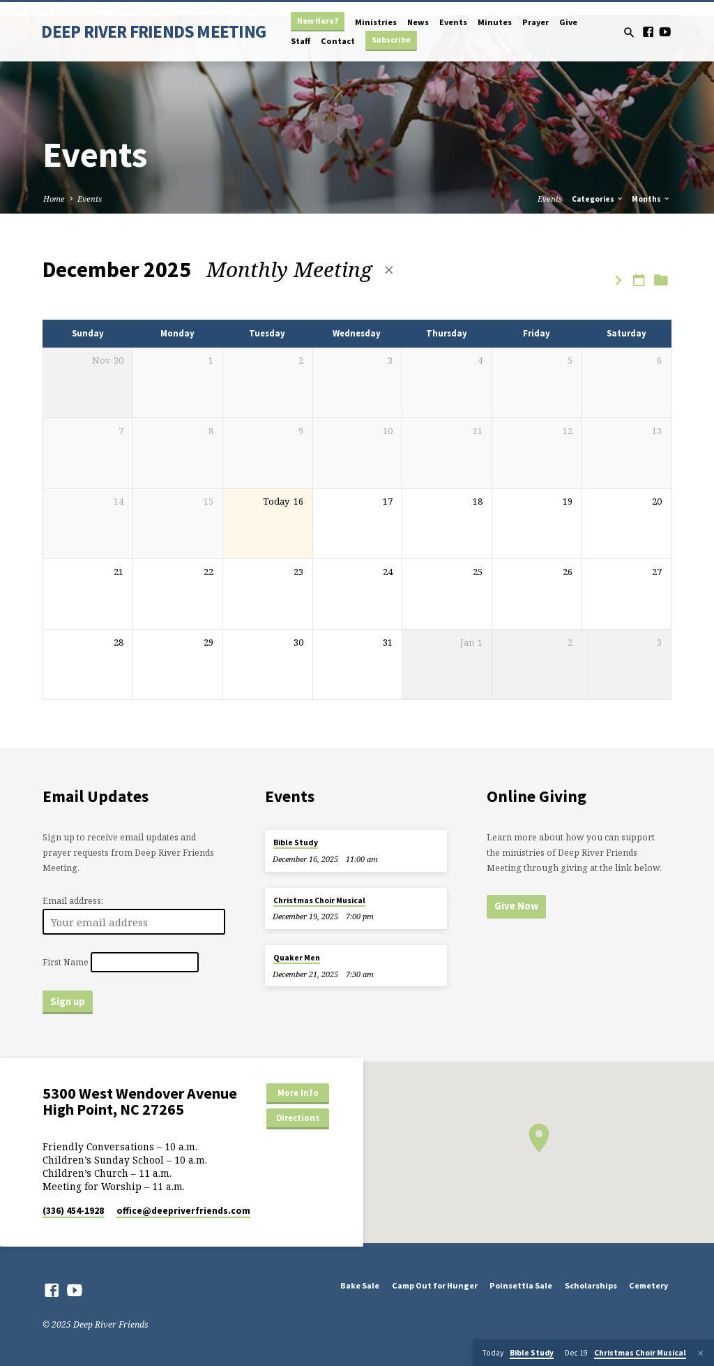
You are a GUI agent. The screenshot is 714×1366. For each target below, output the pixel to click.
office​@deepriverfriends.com (183, 1211)
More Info (298, 1092)
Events (453, 22)
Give (568, 22)
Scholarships (591, 1285)
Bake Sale (359, 1285)
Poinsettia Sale (520, 1285)
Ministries (376, 22)
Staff (300, 41)
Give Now (516, 906)
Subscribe (391, 39)
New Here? (317, 20)
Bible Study (295, 842)
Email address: (73, 901)
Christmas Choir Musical (319, 900)
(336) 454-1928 (73, 1211)
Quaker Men (296, 958)
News (418, 22)
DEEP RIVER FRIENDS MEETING (153, 31)
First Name (66, 962)
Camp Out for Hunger (435, 1285)
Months (651, 199)
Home (54, 198)
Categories (598, 199)
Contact (338, 41)
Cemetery (648, 1285)
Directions (297, 1118)
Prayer (535, 22)
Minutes (495, 22)
